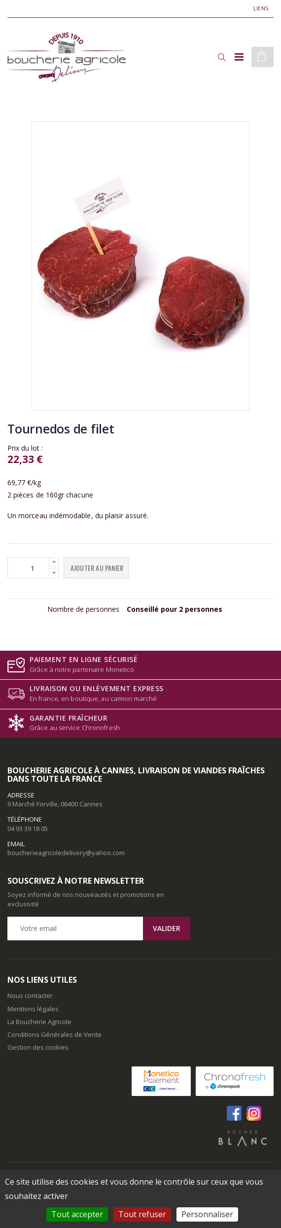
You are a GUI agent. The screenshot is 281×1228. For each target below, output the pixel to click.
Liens (260, 8)
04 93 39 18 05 (27, 828)
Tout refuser (142, 1214)
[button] (221, 57)
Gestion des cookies (38, 1047)
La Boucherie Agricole (39, 1021)
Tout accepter (77, 1214)
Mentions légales (33, 1008)
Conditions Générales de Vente (54, 1034)
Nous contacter (30, 995)
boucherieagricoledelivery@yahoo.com (66, 852)
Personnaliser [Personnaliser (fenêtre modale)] (207, 1214)
